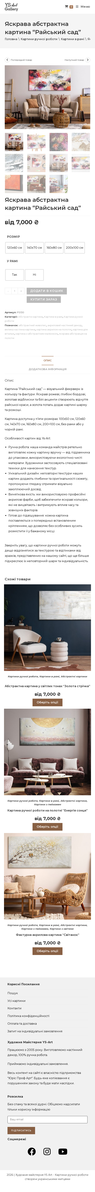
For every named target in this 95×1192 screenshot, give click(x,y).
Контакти (14, 1008)
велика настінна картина (20, 329)
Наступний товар (74, 60)
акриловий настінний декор (65, 325)
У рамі (12, 261)
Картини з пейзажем (47, 804)
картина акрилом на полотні (54, 329)
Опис (47, 360)
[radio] (14, 247)
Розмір (13, 236)
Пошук (12, 993)
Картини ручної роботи (39, 39)
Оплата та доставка (22, 1023)
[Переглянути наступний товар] (87, 60)
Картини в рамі (72, 39)
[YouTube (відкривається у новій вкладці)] (62, 1151)
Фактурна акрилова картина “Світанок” (47, 934)
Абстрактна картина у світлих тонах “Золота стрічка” (47, 686)
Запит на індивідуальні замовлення (34, 1031)
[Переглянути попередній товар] (7, 60)
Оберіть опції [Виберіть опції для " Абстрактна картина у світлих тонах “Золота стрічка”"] (47, 702)
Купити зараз (43, 299)
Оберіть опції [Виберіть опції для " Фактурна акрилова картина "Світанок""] (47, 951)
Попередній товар (21, 60)
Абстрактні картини (30, 316)
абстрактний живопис (32, 325)
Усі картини (16, 1000)
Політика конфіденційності (28, 1016)
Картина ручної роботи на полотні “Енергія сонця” (47, 810)
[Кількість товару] (14, 291)
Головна (11, 39)
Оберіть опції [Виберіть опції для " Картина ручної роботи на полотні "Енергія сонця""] (47, 826)
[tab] (47, 360)
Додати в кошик (46, 290)
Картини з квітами (62, 928)
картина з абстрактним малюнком (37, 333)
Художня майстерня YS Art (34, 1174)
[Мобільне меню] (81, 6)
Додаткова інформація (47, 369)
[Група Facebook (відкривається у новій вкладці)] (32, 1151)
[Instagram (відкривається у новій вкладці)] (47, 1151)
